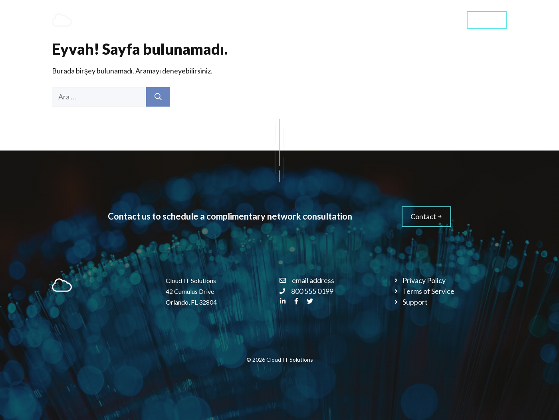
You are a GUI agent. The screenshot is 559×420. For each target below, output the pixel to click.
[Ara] (158, 97)
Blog (403, 20)
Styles (438, 20)
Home (276, 20)
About (368, 20)
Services (326, 20)
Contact (487, 19)
